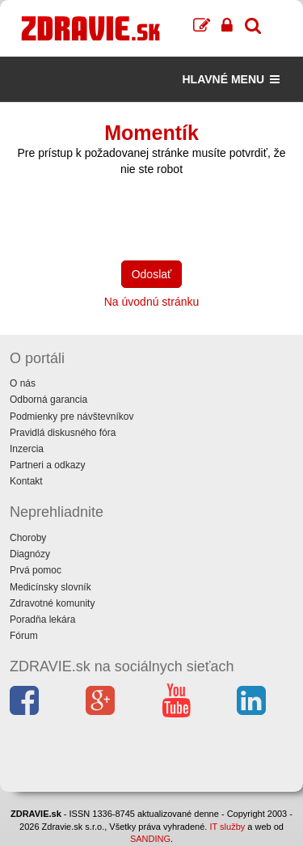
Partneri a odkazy (47, 465)
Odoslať (152, 274)
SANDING (150, 839)
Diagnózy (30, 554)
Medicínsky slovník (50, 587)
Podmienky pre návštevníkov (71, 416)
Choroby (28, 538)
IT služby (227, 826)
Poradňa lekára (42, 619)
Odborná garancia (48, 399)
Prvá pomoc (35, 570)
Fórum (24, 635)
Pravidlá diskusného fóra (63, 432)
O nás (23, 383)
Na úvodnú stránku (152, 301)
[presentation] (132, 216)
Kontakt (26, 481)
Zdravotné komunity (52, 603)
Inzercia (27, 449)
